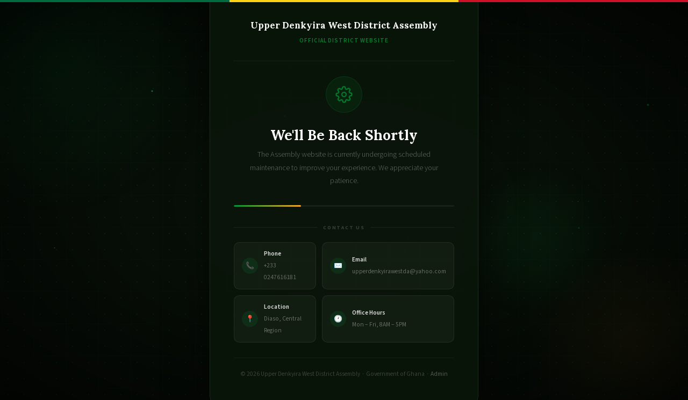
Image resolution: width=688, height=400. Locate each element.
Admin (439, 374)
